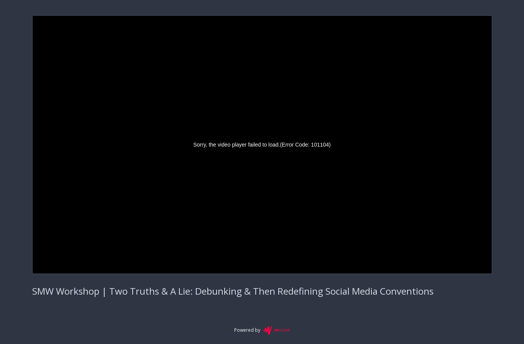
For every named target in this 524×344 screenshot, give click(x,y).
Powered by (262, 330)
